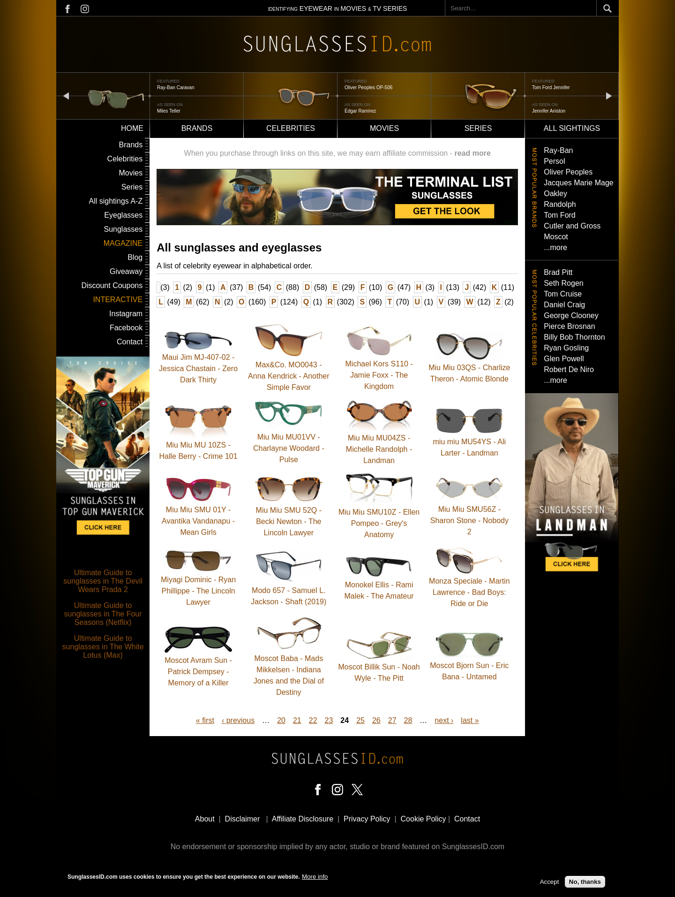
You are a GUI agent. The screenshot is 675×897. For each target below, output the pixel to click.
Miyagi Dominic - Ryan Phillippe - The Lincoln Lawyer (198, 591)
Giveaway (126, 271)
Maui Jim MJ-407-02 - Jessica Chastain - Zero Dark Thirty (198, 368)
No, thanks (585, 882)
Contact (129, 342)
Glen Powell (564, 359)
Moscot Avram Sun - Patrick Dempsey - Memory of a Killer (198, 671)
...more (555, 247)
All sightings (572, 128)
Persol (554, 161)
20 (281, 720)
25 (360, 720)
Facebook (126, 328)
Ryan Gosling (566, 348)
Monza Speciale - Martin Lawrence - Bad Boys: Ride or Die (469, 592)
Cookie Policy (423, 819)
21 (297, 720)
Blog (135, 257)
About (205, 819)
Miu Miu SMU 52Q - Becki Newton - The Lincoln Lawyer (289, 521)
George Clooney (571, 315)
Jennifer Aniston (548, 111)
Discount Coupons (111, 285)
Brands (197, 128)
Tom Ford (560, 215)
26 (376, 720)
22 (313, 720)
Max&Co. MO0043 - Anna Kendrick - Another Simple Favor (288, 376)
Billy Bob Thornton (574, 337)
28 (408, 720)
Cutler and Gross (572, 226)
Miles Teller (168, 111)
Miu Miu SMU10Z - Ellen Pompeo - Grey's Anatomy (379, 523)
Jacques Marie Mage (579, 183)
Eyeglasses (123, 215)
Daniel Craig (564, 305)
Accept (549, 882)
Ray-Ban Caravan (175, 87)
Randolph (560, 204)
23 (329, 720)
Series (478, 128)
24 (344, 720)
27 (392, 720)
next (609, 95)
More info (315, 877)
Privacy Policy (367, 819)
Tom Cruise (563, 294)
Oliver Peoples (568, 172)
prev (66, 95)
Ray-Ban (558, 150)
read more (472, 153)
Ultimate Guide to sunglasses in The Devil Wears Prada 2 (102, 581)
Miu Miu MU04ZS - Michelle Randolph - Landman (379, 449)
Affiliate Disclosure (302, 819)
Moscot (556, 237)
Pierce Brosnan (569, 326)
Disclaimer (242, 819)
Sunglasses (123, 229)
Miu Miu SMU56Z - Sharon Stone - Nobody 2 (469, 520)
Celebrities (290, 128)
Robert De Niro (569, 369)
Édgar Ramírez (360, 111)
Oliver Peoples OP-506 (368, 87)
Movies (384, 128)
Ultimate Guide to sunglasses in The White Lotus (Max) (103, 646)
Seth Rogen (564, 283)
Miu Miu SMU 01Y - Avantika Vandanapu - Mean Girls (198, 521)
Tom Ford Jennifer (551, 87)
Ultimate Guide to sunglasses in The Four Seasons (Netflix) (103, 613)
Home (132, 128)
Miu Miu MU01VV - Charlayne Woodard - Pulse (288, 448)
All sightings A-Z (115, 201)
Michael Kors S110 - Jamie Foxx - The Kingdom (379, 375)
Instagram (125, 314)
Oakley (555, 194)
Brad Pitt (558, 272)
